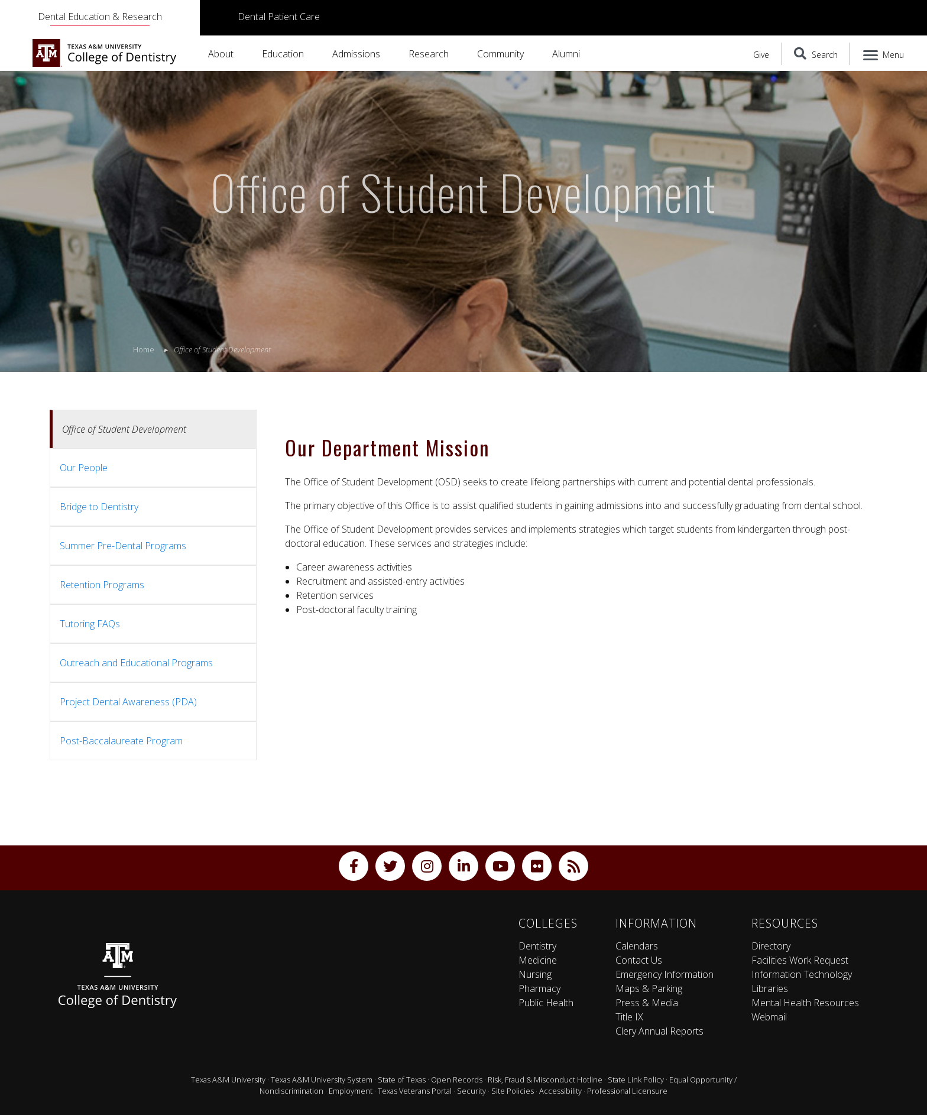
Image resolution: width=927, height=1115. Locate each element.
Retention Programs (102, 584)
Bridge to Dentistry (99, 506)
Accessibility (560, 1090)
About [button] (221, 53)
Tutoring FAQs (90, 623)
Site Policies (512, 1090)
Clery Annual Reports (659, 1031)
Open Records (456, 1079)
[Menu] (884, 54)
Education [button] (283, 53)
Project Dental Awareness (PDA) (128, 701)
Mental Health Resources (805, 1002)
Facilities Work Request (799, 960)
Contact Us (638, 960)
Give (761, 54)
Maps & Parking (648, 988)
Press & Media (646, 1002)
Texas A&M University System (321, 1079)
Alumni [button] (566, 53)
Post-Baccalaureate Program (121, 740)
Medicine (537, 960)
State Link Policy (636, 1079)
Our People (84, 467)
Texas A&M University (228, 1079)
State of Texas (402, 1079)
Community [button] (500, 53)
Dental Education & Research (100, 16)
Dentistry (537, 945)
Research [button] (429, 53)
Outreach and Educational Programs (136, 662)
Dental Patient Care (279, 16)
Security (471, 1090)
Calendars (636, 945)
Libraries (769, 988)
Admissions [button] (356, 53)
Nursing (535, 974)
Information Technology (801, 974)
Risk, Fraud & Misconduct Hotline (545, 1079)
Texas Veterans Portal (415, 1090)
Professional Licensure (627, 1090)
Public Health (545, 1002)
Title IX (629, 1016)
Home (143, 349)
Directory (770, 945)
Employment (350, 1090)
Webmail (769, 1016)
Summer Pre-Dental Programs (123, 545)
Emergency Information (664, 974)
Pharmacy (539, 988)
